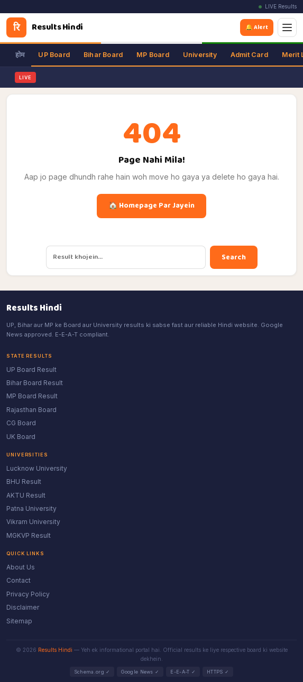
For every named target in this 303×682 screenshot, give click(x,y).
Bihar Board (103, 55)
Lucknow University (36, 468)
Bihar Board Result (34, 383)
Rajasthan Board (31, 410)
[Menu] (287, 27)
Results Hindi (55, 650)
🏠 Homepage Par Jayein (151, 205)
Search (234, 257)
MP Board (152, 55)
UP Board (54, 55)
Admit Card (249, 55)
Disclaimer (22, 607)
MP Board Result (32, 396)
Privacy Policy (28, 594)
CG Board (21, 423)
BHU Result (23, 481)
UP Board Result (31, 369)
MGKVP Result (28, 535)
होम (19, 55)
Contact (18, 580)
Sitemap (19, 621)
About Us (20, 567)
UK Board (20, 437)
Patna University (31, 508)
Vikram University (33, 522)
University (200, 55)
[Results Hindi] (44, 27)
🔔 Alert (258, 27)
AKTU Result (25, 495)
